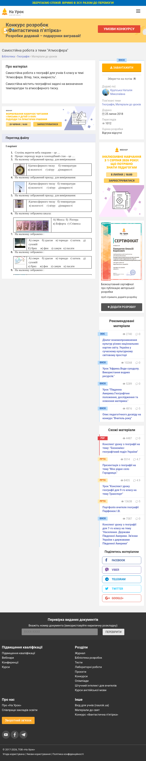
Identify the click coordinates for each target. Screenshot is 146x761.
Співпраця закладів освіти (19, 710)
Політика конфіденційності (68, 754)
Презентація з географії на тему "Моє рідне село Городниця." (119, 469)
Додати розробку (122, 306)
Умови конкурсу (119, 29)
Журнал (80, 653)
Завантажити (121, 67)
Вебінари (8, 657)
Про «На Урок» (11, 705)
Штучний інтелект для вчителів (96, 685)
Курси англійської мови (90, 690)
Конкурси (81, 676)
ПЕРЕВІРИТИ (113, 631)
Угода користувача (14, 754)
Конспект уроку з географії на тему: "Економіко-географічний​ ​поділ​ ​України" (121, 448)
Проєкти (80, 671)
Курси (6, 667)
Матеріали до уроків (128, 104)
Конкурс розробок (33, 27)
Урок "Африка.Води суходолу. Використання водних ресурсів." (120, 372)
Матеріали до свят (87, 710)
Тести (79, 662)
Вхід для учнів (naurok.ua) (92, 705)
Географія (108, 104)
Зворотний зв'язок (18, 720)
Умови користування (38, 754)
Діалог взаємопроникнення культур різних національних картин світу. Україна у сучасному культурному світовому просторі (120, 347)
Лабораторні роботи (88, 667)
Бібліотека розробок (88, 657)
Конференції (10, 662)
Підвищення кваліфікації (18, 653)
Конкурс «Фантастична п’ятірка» (96, 714)
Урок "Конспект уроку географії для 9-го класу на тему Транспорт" (119, 490)
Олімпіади (82, 681)
